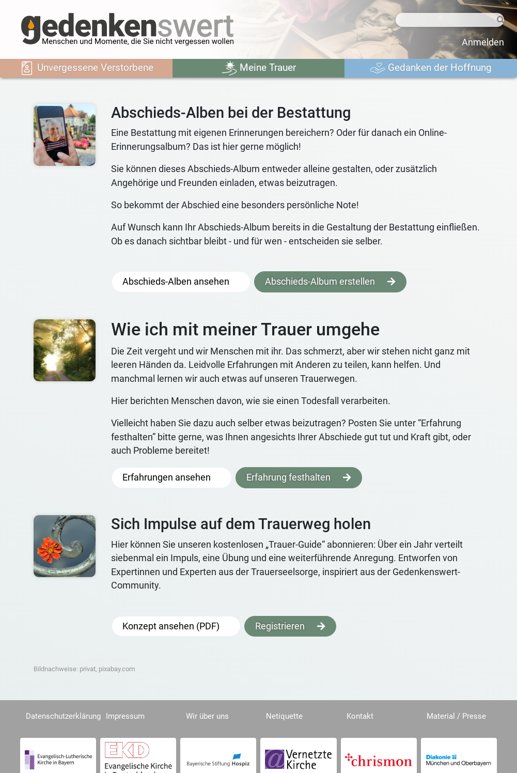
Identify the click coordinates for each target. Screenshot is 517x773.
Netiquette (284, 716)
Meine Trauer (259, 68)
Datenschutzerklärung (63, 716)
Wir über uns (207, 716)
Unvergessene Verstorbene (86, 68)
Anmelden (483, 42)
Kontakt (360, 716)
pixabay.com (117, 669)
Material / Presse (456, 716)
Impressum (125, 716)
